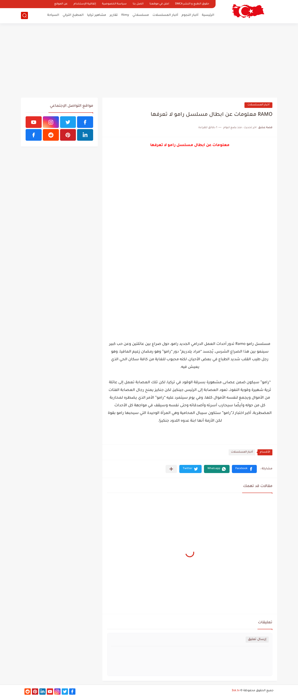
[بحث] (24, 15)
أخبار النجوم (190, 15)
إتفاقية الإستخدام (85, 4)
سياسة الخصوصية (114, 4)
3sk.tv (236, 690)
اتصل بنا (138, 4)
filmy (125, 15)
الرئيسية (208, 15)
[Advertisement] (149, 60)
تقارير (114, 15)
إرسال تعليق (257, 639)
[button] (244, 469)
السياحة (53, 15)
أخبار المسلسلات (165, 15)
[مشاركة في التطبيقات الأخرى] (171, 469)
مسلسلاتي (140, 15)
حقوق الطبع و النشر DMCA (192, 4)
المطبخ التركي (73, 15)
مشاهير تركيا (96, 15)
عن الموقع (61, 4)
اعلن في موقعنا (159, 4)
